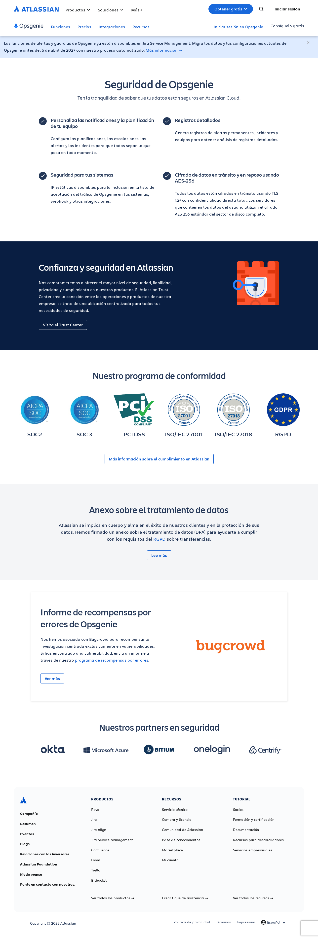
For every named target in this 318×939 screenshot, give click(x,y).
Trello (95, 870)
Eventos (27, 834)
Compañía (29, 814)
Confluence (100, 850)
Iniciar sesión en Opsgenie (238, 26)
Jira (94, 820)
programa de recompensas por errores (111, 660)
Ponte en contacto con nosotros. (47, 884)
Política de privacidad (191, 922)
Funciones (60, 26)
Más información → (164, 50)
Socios (238, 810)
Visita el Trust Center (63, 325)
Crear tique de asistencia (185, 898)
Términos (223, 922)
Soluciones (110, 9)
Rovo (95, 810)
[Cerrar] (309, 43)
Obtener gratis (230, 9)
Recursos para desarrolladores (258, 840)
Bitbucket (99, 880)
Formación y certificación (253, 820)
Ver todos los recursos (253, 898)
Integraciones (112, 26)
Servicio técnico (175, 810)
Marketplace (172, 850)
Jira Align (98, 830)
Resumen (28, 824)
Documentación (246, 830)
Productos (78, 9)
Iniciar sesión (287, 9)
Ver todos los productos (112, 898)
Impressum (246, 922)
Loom (95, 860)
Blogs (25, 844)
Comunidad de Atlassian (182, 830)
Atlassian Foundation (38, 864)
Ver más (52, 678)
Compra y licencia (177, 820)
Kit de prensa (31, 874)
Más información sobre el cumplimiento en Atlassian (159, 459)
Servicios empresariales (252, 850)
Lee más (159, 555)
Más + (136, 9)
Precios (84, 26)
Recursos (141, 26)
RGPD (159, 539)
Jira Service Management (112, 840)
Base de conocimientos (181, 840)
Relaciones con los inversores (44, 854)
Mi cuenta (170, 860)
